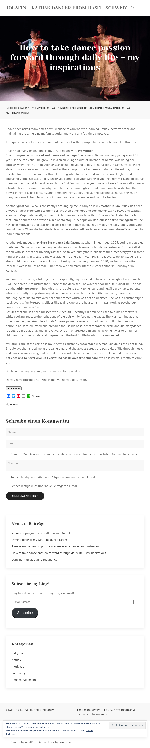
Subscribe (25, 613)
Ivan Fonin (65, 742)
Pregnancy (18, 673)
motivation (19, 666)
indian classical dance (107, 108)
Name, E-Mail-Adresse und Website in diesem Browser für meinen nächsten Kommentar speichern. (76, 454)
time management (24, 680)
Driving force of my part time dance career (39, 540)
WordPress (31, 742)
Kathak (51, 108)
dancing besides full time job (76, 108)
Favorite (13, 388)
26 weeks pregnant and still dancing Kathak (41, 533)
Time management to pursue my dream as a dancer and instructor (55, 546)
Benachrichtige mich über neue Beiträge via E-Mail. (44, 486)
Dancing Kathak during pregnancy (34, 559)
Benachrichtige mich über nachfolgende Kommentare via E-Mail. (53, 477)
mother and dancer (17, 112)
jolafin (13, 404)
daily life (40, 108)
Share (36, 396)
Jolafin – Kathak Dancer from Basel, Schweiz (66, 8)
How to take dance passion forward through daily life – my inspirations (59, 553)
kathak (126, 108)
